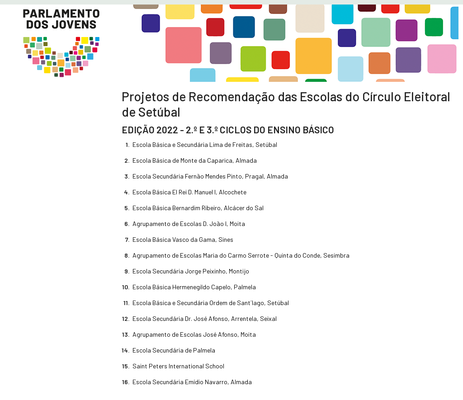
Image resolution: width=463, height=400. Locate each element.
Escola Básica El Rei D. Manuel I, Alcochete (189, 192)
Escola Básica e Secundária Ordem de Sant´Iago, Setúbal (210, 302)
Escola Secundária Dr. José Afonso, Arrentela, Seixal (204, 318)
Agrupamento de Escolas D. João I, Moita (188, 223)
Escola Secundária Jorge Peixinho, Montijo (190, 271)
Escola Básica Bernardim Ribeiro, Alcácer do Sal (198, 208)
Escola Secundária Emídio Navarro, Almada (192, 382)
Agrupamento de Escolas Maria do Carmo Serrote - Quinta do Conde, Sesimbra (241, 255)
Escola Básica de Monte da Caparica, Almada (194, 160)
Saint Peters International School (178, 366)
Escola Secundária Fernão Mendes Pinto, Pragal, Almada (210, 176)
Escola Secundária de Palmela (173, 350)
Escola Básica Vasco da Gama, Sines (182, 239)
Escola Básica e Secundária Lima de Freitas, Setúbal (204, 144)
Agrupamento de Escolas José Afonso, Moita (194, 334)
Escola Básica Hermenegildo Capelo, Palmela (194, 287)
